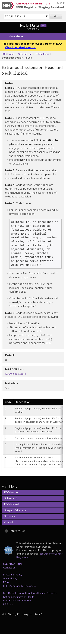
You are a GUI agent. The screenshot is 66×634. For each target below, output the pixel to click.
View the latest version (20, 47)
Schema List (25, 54)
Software (9, 520)
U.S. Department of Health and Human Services (29, 597)
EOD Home (8, 54)
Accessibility (10, 582)
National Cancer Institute (17, 604)
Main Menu (16, 36)
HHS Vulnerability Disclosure (19, 590)
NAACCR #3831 (15, 378)
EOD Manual (11, 508)
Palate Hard (42, 54)
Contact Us (9, 572)
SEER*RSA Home (13, 568)
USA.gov (8, 608)
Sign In (61, 3)
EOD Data (33, 25)
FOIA (6, 586)
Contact (8, 526)
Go (56, 16)
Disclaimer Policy (12, 578)
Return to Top (17, 535)
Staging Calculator (15, 514)
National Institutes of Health (18, 601)
